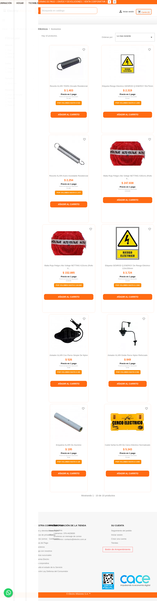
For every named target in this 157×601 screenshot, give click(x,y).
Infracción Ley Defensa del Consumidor (51, 571)
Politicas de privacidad (43, 535)
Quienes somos (40, 539)
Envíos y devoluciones (43, 531)
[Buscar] (66, 10)
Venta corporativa (41, 563)
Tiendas (114, 543)
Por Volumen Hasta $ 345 (68, 372)
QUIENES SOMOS (27, 1)
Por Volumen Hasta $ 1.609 (128, 103)
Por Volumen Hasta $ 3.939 (128, 462)
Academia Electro (41, 559)
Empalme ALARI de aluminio (68, 445)
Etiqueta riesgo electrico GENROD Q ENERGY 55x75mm (127, 86)
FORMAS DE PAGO (46, 1)
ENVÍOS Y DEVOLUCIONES (69, 1)
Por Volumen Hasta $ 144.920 (69, 285)
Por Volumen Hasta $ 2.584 (128, 285)
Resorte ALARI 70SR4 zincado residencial (69, 86)
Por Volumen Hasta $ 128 (68, 462)
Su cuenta (117, 525)
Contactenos (39, 547)
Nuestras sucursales (42, 555)
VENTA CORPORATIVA (94, 1)
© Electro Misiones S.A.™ (78, 594)
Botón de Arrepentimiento (117, 549)
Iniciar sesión (117, 535)
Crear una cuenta (118, 539)
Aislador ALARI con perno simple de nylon (69, 355)
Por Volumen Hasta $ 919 (68, 103)
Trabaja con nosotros (43, 551)
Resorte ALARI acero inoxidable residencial (68, 176)
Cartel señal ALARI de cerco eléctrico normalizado (127, 445)
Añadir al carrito (68, 114)
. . (8, 592)
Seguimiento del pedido (121, 531)
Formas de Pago (41, 543)
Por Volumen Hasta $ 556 (127, 372)
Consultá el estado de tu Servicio (48, 567)
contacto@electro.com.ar (75, 539)
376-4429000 (69, 533)
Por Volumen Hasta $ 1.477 (69, 193)
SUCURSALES (10, 1)
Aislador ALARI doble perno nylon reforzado (127, 355)
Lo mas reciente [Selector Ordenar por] (135, 37)
